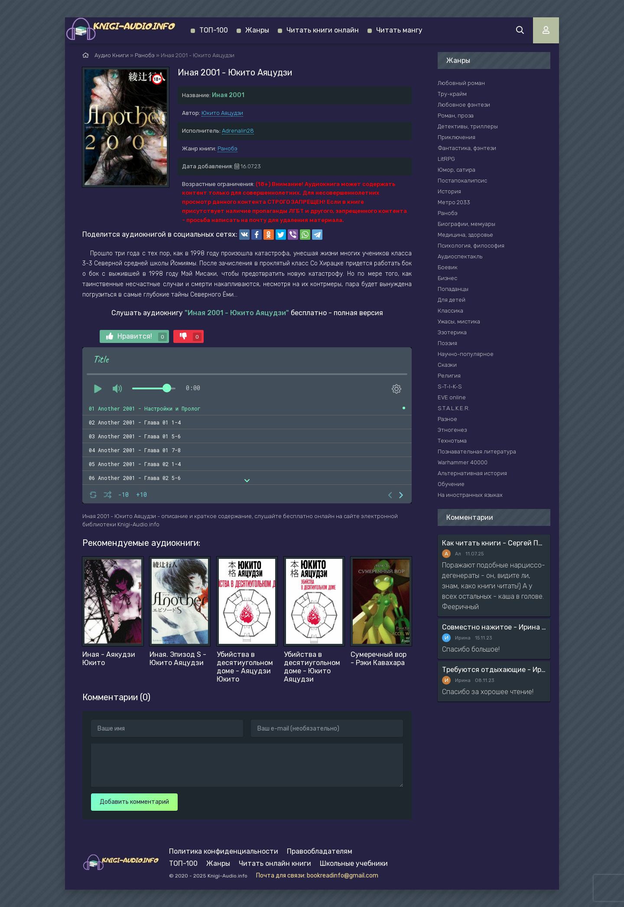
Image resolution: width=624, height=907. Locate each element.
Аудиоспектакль (460, 256)
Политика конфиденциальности (223, 851)
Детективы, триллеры (468, 126)
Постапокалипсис (462, 180)
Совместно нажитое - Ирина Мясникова (494, 627)
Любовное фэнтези (464, 104)
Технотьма (452, 440)
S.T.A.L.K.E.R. (454, 408)
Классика (450, 310)
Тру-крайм (452, 94)
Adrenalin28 (238, 130)
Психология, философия (471, 245)
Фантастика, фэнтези (467, 148)
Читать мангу (399, 30)
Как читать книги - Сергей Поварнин (494, 543)
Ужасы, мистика (459, 321)
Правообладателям (319, 851)
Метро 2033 (454, 202)
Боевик (448, 267)
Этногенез (452, 430)
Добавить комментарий (134, 802)
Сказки (447, 365)
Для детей (451, 300)
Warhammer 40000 (463, 462)
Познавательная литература (477, 451)
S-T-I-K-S (450, 386)
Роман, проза (456, 115)
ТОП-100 (213, 30)
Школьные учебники (354, 863)
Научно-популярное (466, 354)
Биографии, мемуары (466, 224)
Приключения (456, 137)
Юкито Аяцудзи (222, 113)
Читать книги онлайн (322, 30)
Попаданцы (453, 289)
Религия (449, 375)
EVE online (452, 397)
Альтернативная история (472, 473)
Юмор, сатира (456, 169)
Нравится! (136, 336)
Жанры (257, 30)
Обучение (451, 484)
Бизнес (447, 278)
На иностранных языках (470, 495)
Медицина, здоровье (465, 235)
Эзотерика (452, 332)
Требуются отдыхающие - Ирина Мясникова (494, 670)
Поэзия (447, 343)
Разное (447, 419)
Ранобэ (227, 148)
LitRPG (446, 159)
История (449, 191)
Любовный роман (461, 83)
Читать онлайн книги (275, 863)
